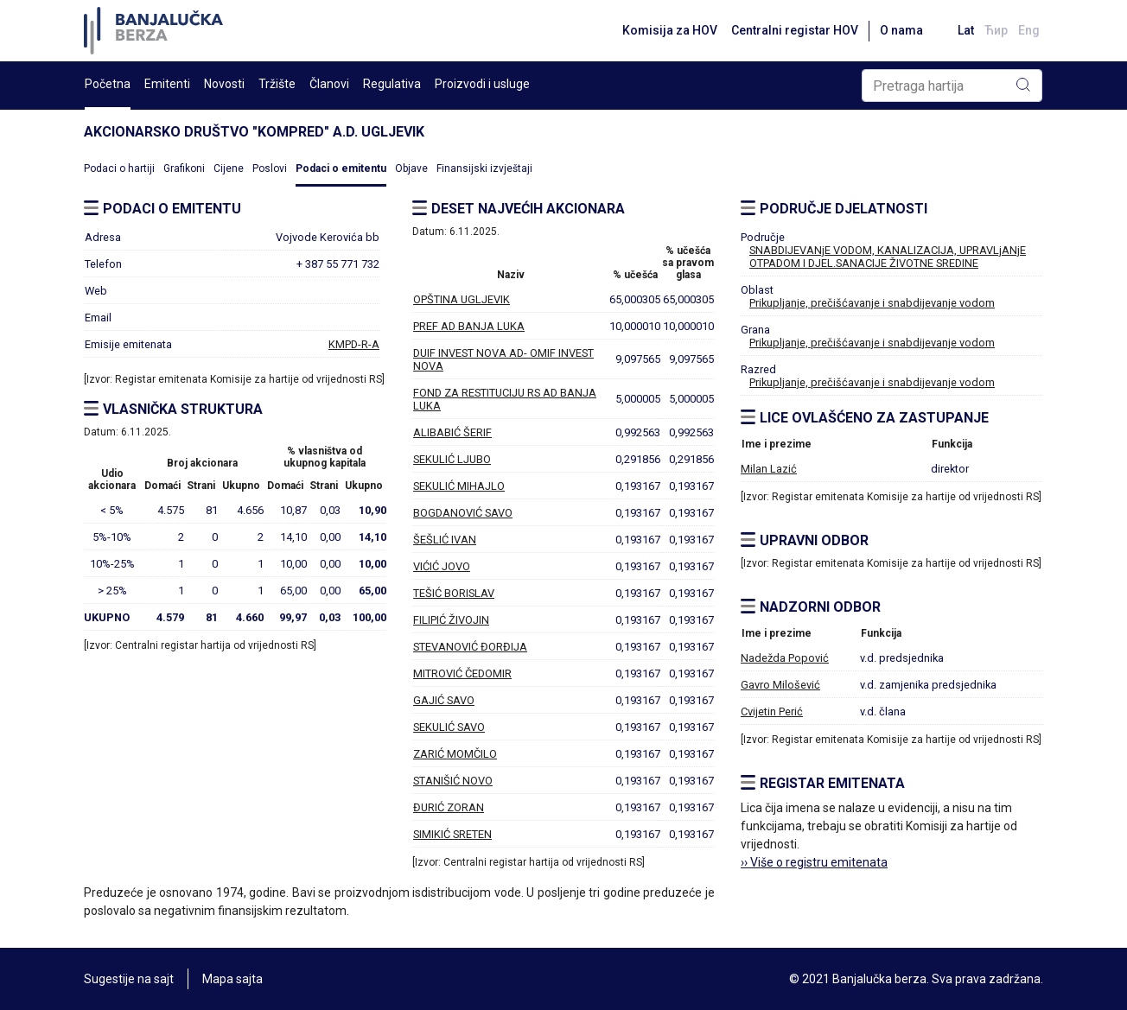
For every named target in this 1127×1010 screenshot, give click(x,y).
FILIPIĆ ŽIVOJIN (451, 619)
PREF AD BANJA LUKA (469, 326)
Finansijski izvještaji (484, 168)
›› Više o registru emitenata (814, 862)
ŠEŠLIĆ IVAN (444, 539)
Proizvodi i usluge (482, 84)
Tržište (277, 84)
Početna (108, 84)
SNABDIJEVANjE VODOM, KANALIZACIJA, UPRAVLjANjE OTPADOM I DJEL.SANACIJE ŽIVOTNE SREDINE (887, 257)
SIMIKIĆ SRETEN (452, 834)
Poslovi (269, 168)
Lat (966, 30)
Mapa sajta (232, 979)
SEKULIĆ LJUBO (452, 459)
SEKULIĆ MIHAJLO (459, 486)
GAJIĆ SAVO (443, 700)
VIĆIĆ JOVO (441, 566)
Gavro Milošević (780, 684)
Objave (411, 168)
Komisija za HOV (669, 30)
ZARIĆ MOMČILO (455, 753)
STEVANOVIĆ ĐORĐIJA (470, 646)
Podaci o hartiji (119, 168)
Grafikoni (184, 168)
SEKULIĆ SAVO (449, 727)
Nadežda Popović (785, 657)
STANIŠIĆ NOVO (453, 780)
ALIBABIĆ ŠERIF (452, 432)
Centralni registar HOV (794, 30)
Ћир (996, 30)
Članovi (329, 84)
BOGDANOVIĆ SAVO (463, 512)
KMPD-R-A (353, 344)
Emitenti (167, 84)
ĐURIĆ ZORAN (448, 807)
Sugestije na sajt (129, 979)
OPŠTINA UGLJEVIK (461, 299)
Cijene (228, 168)
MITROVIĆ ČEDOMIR (462, 673)
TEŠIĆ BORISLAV (453, 593)
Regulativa (392, 84)
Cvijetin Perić (772, 711)
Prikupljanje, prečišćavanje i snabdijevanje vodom (872, 302)
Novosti (224, 84)
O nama (901, 30)
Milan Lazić (769, 468)
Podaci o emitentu (341, 168)
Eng (1029, 30)
